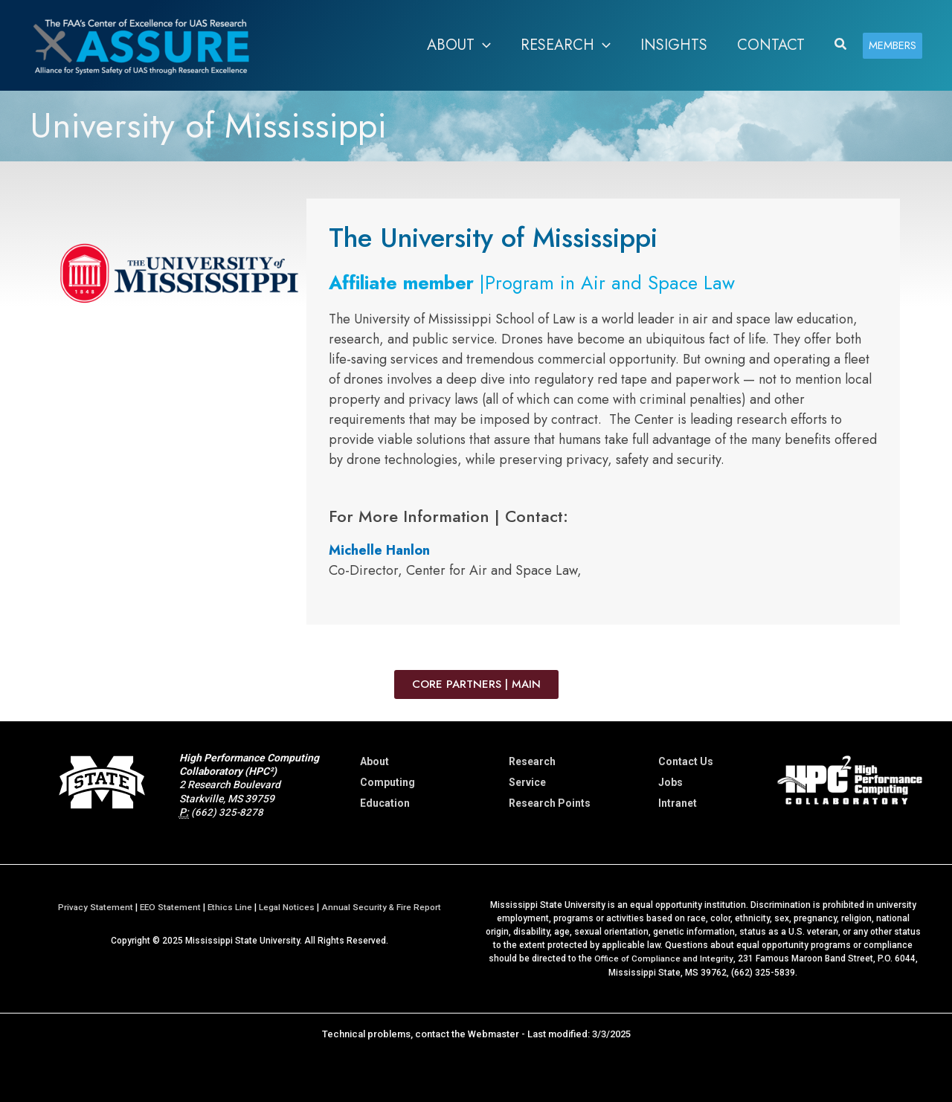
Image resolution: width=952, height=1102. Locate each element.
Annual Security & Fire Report (383, 907)
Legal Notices (288, 907)
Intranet (677, 803)
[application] (483, 45)
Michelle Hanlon (379, 550)
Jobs (670, 782)
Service (527, 782)
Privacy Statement (92, 907)
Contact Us (685, 761)
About (374, 761)
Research (532, 761)
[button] (841, 45)
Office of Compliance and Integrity (663, 958)
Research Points (550, 803)
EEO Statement (169, 907)
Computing (387, 782)
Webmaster (493, 1033)
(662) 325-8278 (227, 812)
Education (385, 803)
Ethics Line (230, 907)
